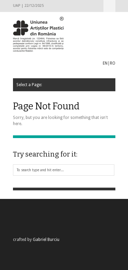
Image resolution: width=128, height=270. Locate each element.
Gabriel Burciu (46, 239)
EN (105, 63)
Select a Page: (109, 6)
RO (112, 63)
